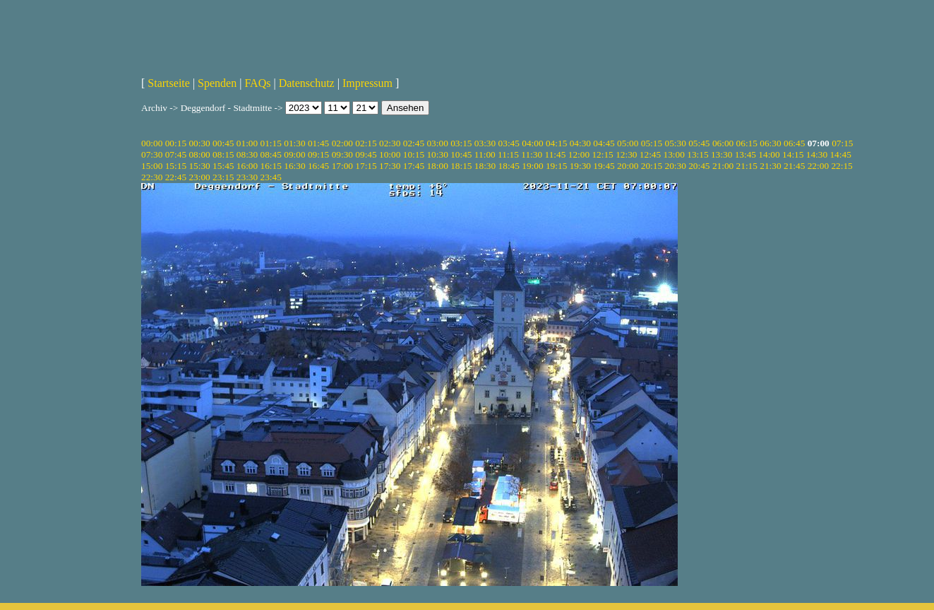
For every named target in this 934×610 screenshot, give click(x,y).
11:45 (555, 154)
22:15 (841, 165)
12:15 (602, 154)
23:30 (247, 177)
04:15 (556, 143)
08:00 (199, 154)
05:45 (699, 143)
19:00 (532, 165)
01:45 (318, 143)
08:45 (271, 154)
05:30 (674, 143)
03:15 (461, 143)
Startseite (169, 83)
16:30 (294, 165)
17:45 (413, 165)
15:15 (175, 165)
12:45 (650, 154)
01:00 (247, 143)
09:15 (318, 154)
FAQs (257, 83)
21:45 (794, 165)
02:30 (389, 143)
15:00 (151, 165)
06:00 (723, 143)
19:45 (603, 165)
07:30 (151, 154)
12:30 (626, 154)
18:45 (509, 165)
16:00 (247, 165)
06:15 (747, 143)
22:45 (175, 177)
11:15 (508, 154)
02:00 (342, 143)
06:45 (794, 143)
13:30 (721, 154)
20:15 (651, 165)
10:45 (461, 154)
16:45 (318, 165)
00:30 (199, 143)
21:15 (747, 165)
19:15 (556, 165)
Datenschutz (307, 83)
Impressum (367, 83)
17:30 (389, 165)
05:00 (627, 143)
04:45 (603, 143)
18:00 (437, 165)
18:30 (485, 165)
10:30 (437, 154)
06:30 (770, 143)
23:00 (199, 177)
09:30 (342, 154)
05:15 (651, 143)
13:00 (674, 154)
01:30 (294, 143)
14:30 (816, 154)
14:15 (792, 154)
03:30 (485, 143)
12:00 (578, 154)
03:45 (509, 143)
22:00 (818, 165)
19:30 (580, 165)
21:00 (723, 165)
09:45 (365, 154)
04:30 (580, 143)
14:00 (768, 154)
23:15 (223, 177)
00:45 (223, 143)
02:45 (413, 143)
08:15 (223, 154)
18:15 (461, 165)
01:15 (271, 143)
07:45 (175, 154)
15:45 (223, 165)
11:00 (485, 154)
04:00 (532, 143)
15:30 (199, 165)
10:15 (413, 154)
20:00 (627, 165)
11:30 (531, 154)
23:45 (271, 177)
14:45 (840, 154)
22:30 (151, 177)
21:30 (770, 165)
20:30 (674, 165)
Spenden (217, 83)
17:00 (342, 165)
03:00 (437, 143)
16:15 (271, 165)
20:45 (699, 165)
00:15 (175, 143)
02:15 (365, 143)
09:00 (294, 154)
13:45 (745, 154)
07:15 (842, 143)
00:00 (151, 143)
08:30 (247, 154)
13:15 (697, 154)
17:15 (365, 165)
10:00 (389, 154)
